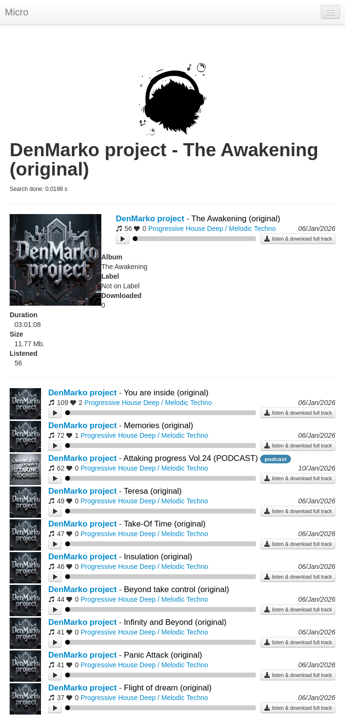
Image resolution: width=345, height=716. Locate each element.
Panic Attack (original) (163, 655)
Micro (16, 12)
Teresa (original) (152, 491)
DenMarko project (150, 218)
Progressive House (176, 228)
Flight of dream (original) (168, 687)
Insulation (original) (158, 556)
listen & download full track (298, 238)
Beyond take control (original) (176, 589)
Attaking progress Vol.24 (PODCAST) (191, 458)
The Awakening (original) (235, 218)
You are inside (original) (166, 392)
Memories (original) (158, 425)
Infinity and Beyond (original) (175, 622)
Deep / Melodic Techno (241, 228)
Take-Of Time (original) (165, 523)
